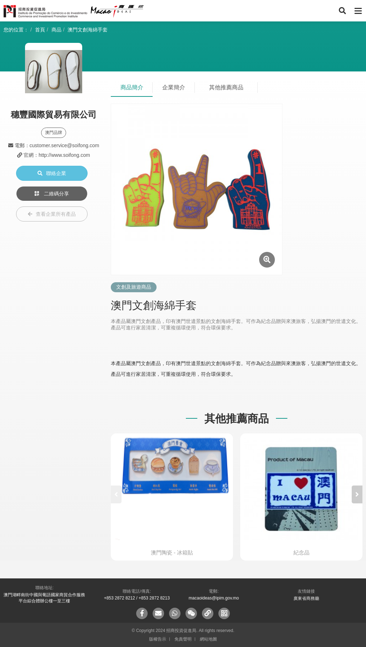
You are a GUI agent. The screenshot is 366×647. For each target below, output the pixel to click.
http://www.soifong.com (64, 155)
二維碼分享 (52, 193)
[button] (357, 494)
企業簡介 (173, 87)
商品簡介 (131, 87)
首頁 (40, 30)
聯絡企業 (52, 173)
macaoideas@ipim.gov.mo (214, 598)
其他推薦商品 (226, 87)
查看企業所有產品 (52, 214)
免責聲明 (183, 639)
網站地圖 (208, 639)
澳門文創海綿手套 (88, 30)
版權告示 (157, 639)
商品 (56, 30)
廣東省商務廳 (306, 598)
